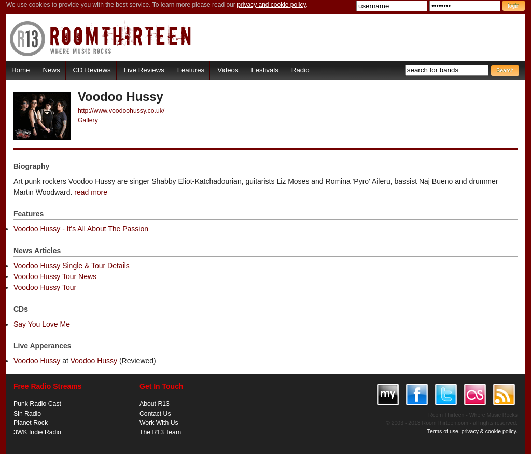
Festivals (264, 70)
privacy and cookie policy (271, 4)
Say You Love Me (41, 324)
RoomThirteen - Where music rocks (101, 38)
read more (90, 192)
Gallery (88, 120)
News (51, 70)
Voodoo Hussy (36, 361)
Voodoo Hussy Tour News (54, 276)
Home (20, 70)
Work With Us (158, 423)
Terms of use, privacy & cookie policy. (472, 431)
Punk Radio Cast (37, 403)
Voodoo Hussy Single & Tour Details (71, 265)
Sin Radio (27, 413)
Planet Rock (30, 423)
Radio (300, 70)
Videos (227, 70)
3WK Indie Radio (37, 432)
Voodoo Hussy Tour (44, 287)
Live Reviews (144, 70)
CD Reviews (92, 70)
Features (190, 70)
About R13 (154, 403)
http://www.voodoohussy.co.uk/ (121, 110)
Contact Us (155, 413)
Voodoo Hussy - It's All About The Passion (80, 229)
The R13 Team (160, 432)
